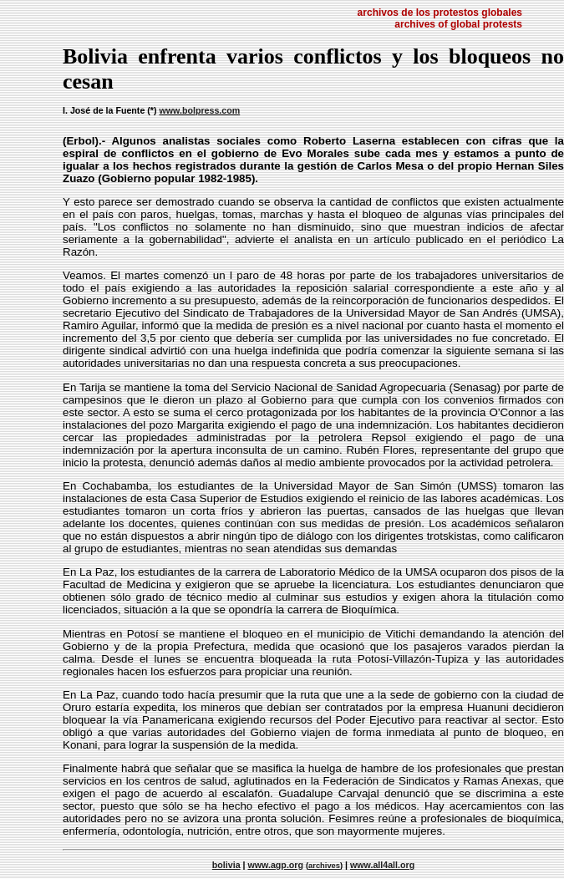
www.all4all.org (382, 865)
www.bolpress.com (199, 110)
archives (324, 865)
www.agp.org (276, 865)
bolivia (226, 865)
